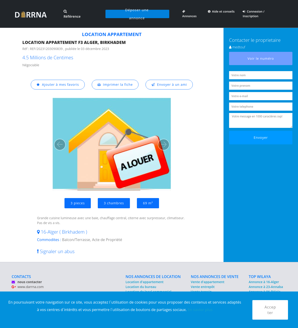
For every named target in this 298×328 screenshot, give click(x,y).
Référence (72, 14)
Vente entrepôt (203, 287)
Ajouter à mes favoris (58, 84)
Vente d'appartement (207, 282)
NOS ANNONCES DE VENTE (215, 276)
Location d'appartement (144, 282)
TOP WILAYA (260, 276)
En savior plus (200, 309)
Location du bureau (140, 287)
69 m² (148, 203)
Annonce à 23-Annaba (266, 287)
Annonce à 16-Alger (264, 282)
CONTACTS (21, 276)
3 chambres (114, 203)
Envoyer (261, 137)
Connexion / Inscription (253, 13)
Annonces (189, 13)
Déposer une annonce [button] (137, 14)
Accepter (270, 310)
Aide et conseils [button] (221, 11)
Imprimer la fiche (115, 84)
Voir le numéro (260, 58)
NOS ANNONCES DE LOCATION (153, 276)
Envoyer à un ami (169, 84)
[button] (60, 144)
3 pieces (78, 203)
